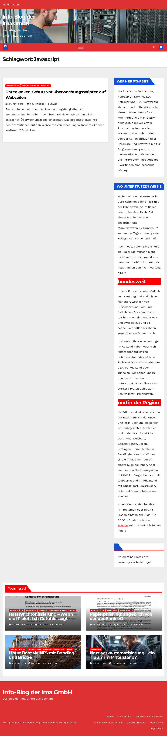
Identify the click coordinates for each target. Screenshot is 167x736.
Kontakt (123, 525)
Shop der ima (124, 716)
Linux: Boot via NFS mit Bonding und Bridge (41, 655)
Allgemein (31, 610)
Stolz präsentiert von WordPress (21, 722)
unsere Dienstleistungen (149, 716)
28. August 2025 (103, 625)
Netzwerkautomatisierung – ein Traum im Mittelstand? (122, 655)
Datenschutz (12, 86)
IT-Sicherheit (126, 610)
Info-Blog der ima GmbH (37, 692)
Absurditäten (16, 610)
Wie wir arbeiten (136, 722)
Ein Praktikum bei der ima (108, 722)
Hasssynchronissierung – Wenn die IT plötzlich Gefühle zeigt (41, 616)
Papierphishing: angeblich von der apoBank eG (121, 616)
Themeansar (70, 722)
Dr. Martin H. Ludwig (42, 104)
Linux (69, 649)
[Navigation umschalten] (80, 47)
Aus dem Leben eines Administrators (57, 610)
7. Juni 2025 (19, 663)
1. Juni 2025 (100, 663)
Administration (17, 649)
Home (110, 716)
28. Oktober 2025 (22, 625)
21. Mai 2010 (17, 104)
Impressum (157, 728)
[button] (154, 47)
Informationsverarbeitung (36, 86)
